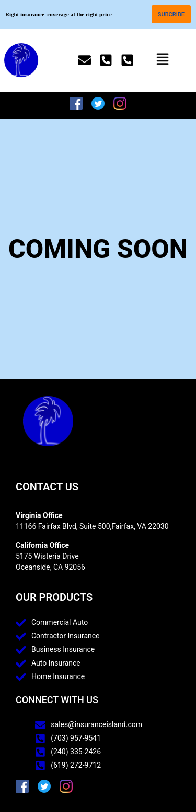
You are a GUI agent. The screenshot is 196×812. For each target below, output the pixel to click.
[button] (161, 60)
